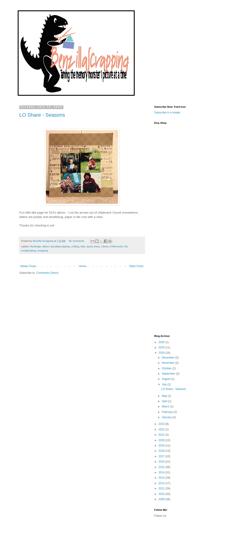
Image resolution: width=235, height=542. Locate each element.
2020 (162, 440)
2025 (162, 347)
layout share (93, 246)
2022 (162, 429)
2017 (162, 456)
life (126, 246)
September (169, 373)
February (167, 412)
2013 (162, 477)
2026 (162, 342)
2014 (162, 472)
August (166, 379)
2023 (162, 424)
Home (82, 266)
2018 (162, 450)
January (167, 417)
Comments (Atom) (47, 272)
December (168, 357)
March (166, 406)
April (165, 401)
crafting (75, 246)
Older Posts (136, 266)
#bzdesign (35, 246)
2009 (162, 499)
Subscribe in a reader (167, 112)
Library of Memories (112, 246)
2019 (162, 445)
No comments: (77, 241)
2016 (162, 461)
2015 (162, 467)
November (168, 362)
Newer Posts (28, 266)
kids (83, 246)
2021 (162, 434)
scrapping (42, 250)
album (45, 246)
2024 (162, 352)
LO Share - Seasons (42, 115)
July (165, 384)
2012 (162, 483)
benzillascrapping (60, 246)
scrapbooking (28, 250)
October (167, 368)
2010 (162, 494)
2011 (162, 488)
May (165, 396)
